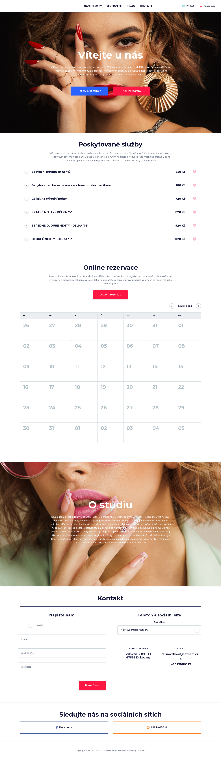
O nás (130, 6)
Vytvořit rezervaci (110, 294)
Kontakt (145, 6)
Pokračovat (92, 685)
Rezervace (114, 6)
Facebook (64, 727)
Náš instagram (132, 90)
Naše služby (93, 6)
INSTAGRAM (157, 727)
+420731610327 (180, 664)
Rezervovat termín (89, 90)
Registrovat (207, 6)
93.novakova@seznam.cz (180, 654)
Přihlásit (188, 6)
